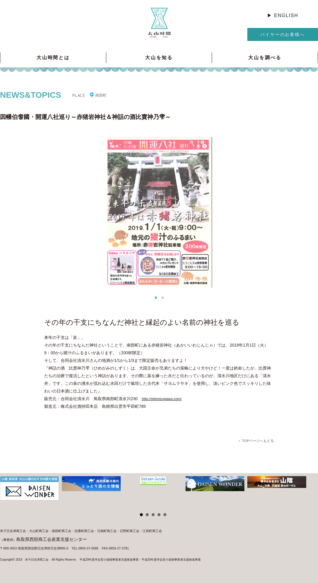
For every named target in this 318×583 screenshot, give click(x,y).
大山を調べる (264, 57)
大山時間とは (53, 57)
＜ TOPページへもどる (254, 440)
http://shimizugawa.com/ (164, 398)
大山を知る (159, 57)
